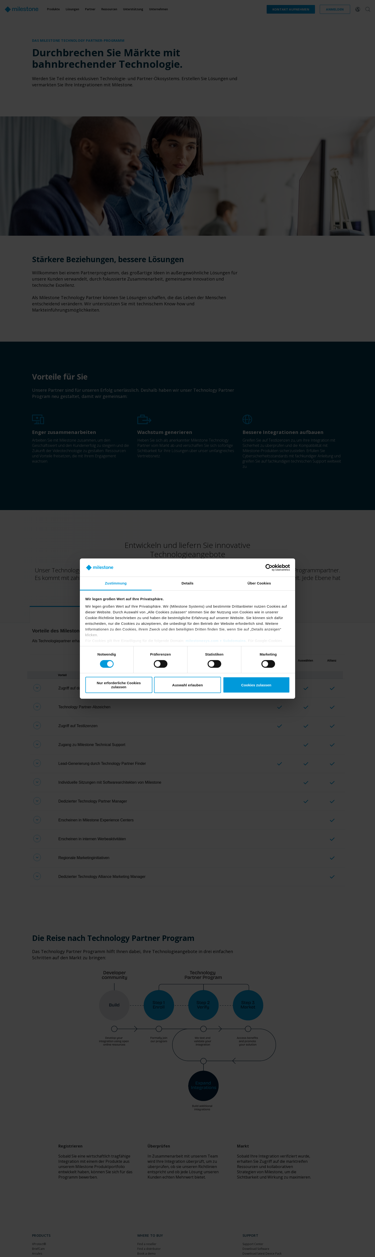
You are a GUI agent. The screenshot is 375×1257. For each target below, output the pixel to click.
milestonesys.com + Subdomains (216, 641)
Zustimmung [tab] (116, 583)
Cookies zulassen (256, 685)
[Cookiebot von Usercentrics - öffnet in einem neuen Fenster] (269, 567)
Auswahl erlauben (187, 685)
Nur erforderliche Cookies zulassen (119, 685)
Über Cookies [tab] (259, 583)
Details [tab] (187, 583)
